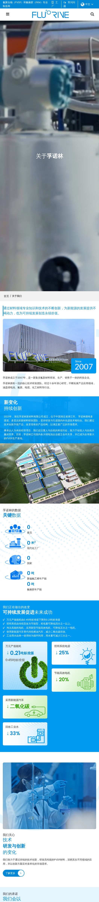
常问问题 (69, 4)
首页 (6, 296)
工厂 (55, 4)
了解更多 (10, 779)
